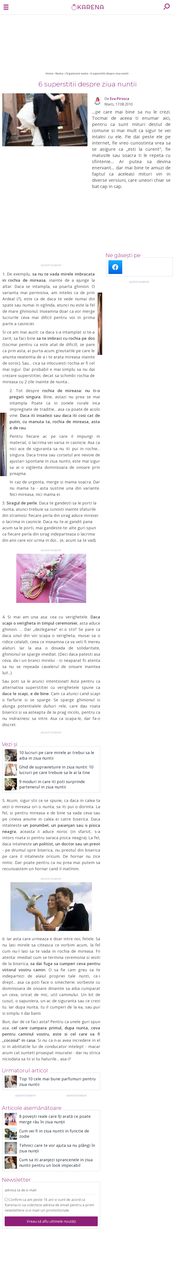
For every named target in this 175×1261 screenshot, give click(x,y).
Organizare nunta (77, 73)
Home (49, 73)
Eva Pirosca (119, 98)
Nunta (59, 73)
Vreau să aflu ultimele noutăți (51, 1221)
